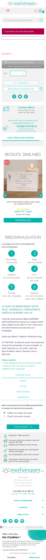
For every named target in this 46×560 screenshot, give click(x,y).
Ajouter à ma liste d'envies (19, 62)
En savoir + (7, 53)
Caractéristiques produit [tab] (20, 137)
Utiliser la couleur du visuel (19, 413)
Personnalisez (23, 220)
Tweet (20, 96)
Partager (14, 96)
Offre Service (23, 391)
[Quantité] (18, 73)
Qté (5, 73)
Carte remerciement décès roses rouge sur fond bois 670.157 (23, 203)
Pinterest (26, 96)
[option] (23, 192)
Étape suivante (24, 427)
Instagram (22, 521)
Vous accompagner (23, 500)
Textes (23, 386)
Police (23, 380)
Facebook (5, 521)
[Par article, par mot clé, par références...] (23, 20)
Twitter (11, 521)
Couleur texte (23, 375)
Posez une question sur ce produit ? (23, 66)
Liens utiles (23, 514)
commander (21, 83)
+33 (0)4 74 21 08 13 (26, 126)
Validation (23, 397)
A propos (23, 507)
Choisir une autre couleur (19, 416)
